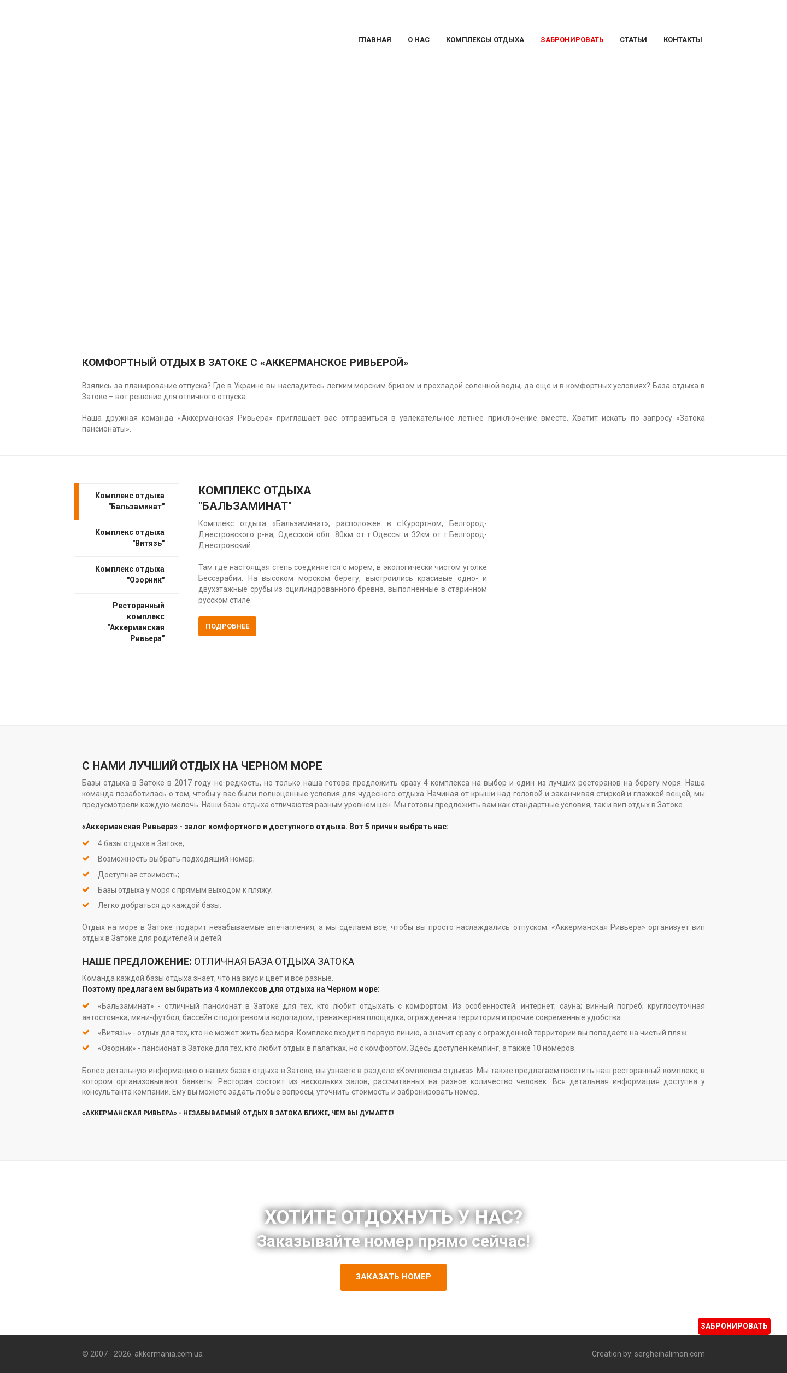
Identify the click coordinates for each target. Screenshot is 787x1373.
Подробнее (227, 626)
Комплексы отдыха (485, 40)
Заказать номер (393, 1276)
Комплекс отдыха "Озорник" (130, 574)
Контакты (682, 40)
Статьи (633, 40)
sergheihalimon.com (670, 1353)
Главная (374, 40)
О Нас (419, 40)
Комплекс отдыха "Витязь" (130, 537)
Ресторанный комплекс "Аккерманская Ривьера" (136, 621)
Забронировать (572, 40)
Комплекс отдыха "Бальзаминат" (130, 500)
